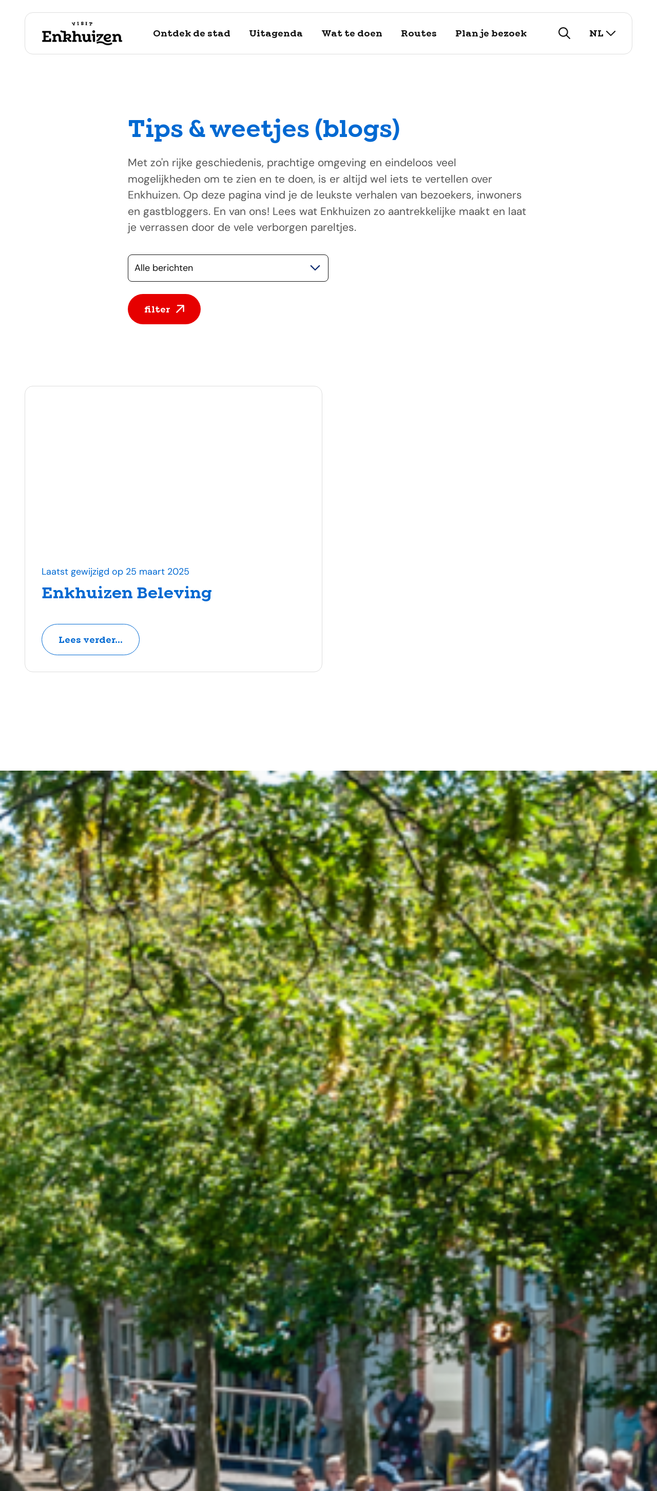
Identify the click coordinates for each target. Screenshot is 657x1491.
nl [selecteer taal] (602, 33)
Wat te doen (351, 33)
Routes (419, 33)
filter (164, 309)
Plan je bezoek (491, 33)
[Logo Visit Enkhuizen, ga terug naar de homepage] (82, 33)
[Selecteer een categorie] (228, 268)
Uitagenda (276, 33)
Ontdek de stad (191, 33)
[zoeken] (564, 33)
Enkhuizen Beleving (127, 592)
